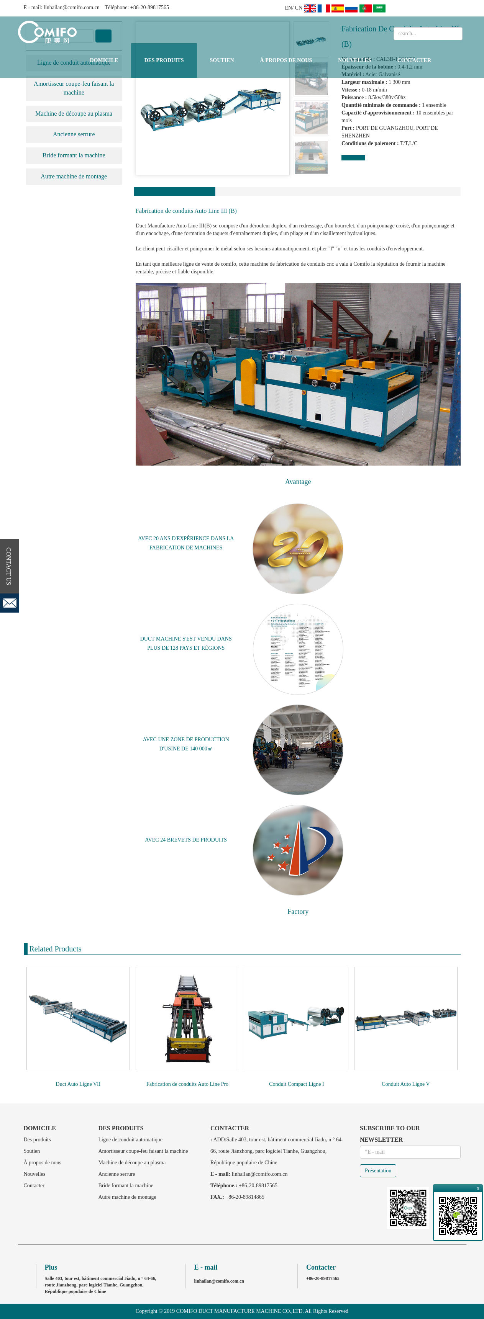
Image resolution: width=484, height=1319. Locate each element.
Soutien (222, 60)
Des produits (164, 60)
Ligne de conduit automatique (130, 1139)
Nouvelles (354, 60)
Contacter (414, 60)
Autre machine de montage (74, 176)
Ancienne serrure (74, 134)
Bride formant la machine (74, 155)
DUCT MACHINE (160, 639)
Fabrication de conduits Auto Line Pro (187, 1084)
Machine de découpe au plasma (73, 113)
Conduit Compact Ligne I (296, 1084)
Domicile (104, 60)
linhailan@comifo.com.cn (72, 7)
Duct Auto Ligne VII (78, 1084)
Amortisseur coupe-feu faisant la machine (74, 88)
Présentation (378, 1171)
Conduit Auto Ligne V (406, 1084)
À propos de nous (286, 60)
